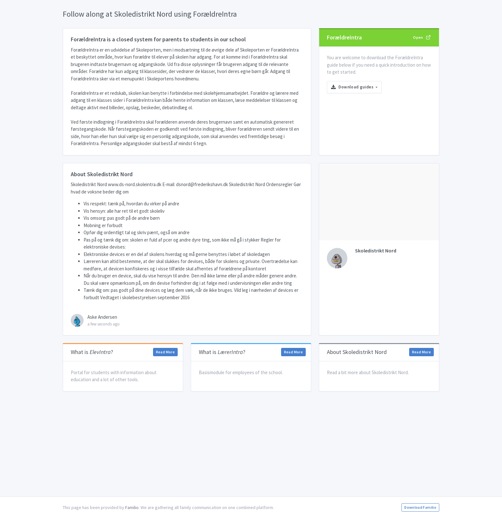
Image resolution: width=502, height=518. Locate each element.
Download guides (353, 87)
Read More (165, 351)
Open (422, 37)
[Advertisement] (251, 444)
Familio (132, 507)
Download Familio (420, 507)
